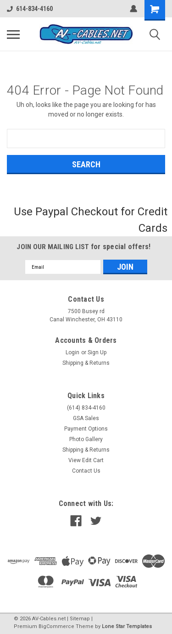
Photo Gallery (86, 439)
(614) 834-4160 (86, 408)
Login (72, 352)
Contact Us (86, 471)
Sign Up (97, 352)
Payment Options (86, 429)
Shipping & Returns (86, 363)
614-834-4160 (30, 8)
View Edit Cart (86, 460)
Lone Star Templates (127, 626)
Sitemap (80, 619)
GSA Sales (86, 418)
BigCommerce (56, 626)
